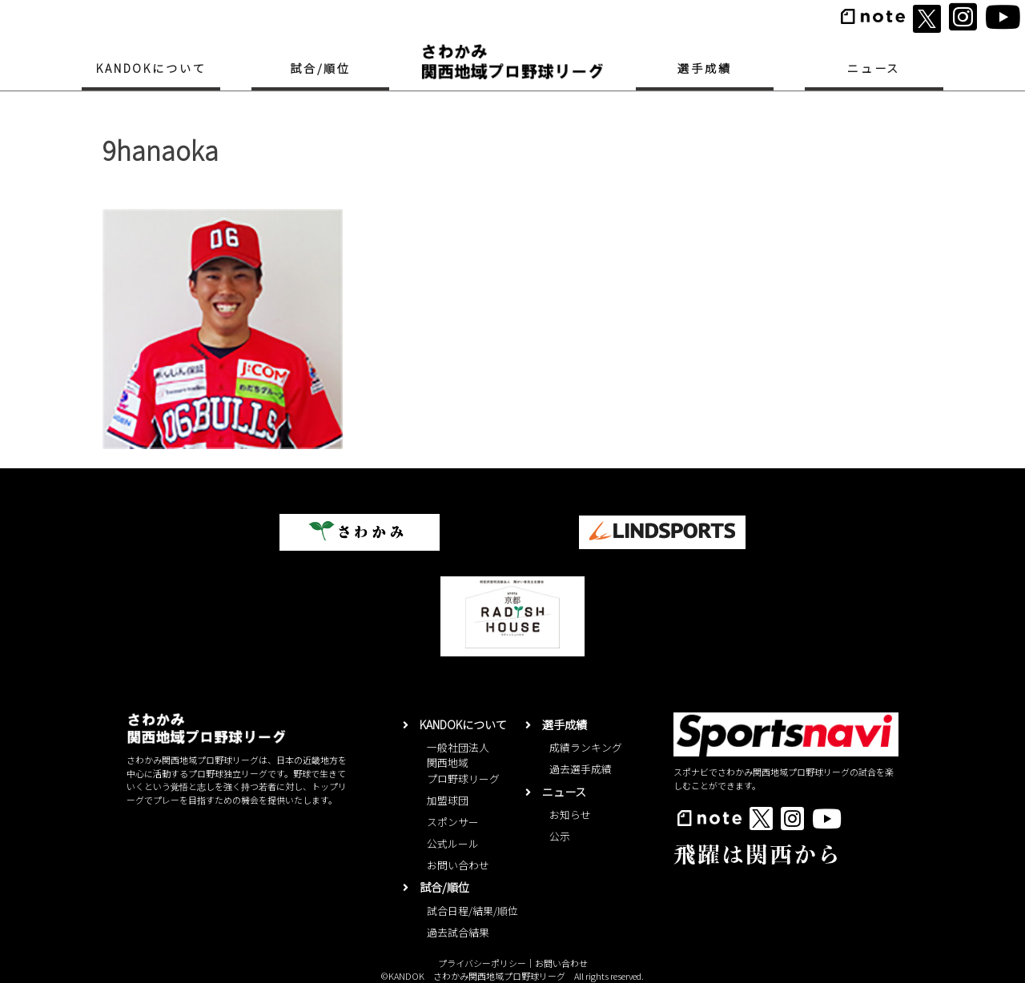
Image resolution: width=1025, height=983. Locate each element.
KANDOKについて (151, 68)
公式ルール (453, 843)
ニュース (873, 68)
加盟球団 (447, 800)
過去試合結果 (458, 932)
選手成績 (704, 68)
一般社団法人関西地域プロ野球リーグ (463, 762)
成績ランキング (585, 747)
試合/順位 (320, 68)
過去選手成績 (580, 768)
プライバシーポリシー (482, 963)
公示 (559, 836)
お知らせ (570, 814)
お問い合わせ (458, 865)
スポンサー (453, 821)
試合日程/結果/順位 (472, 910)
